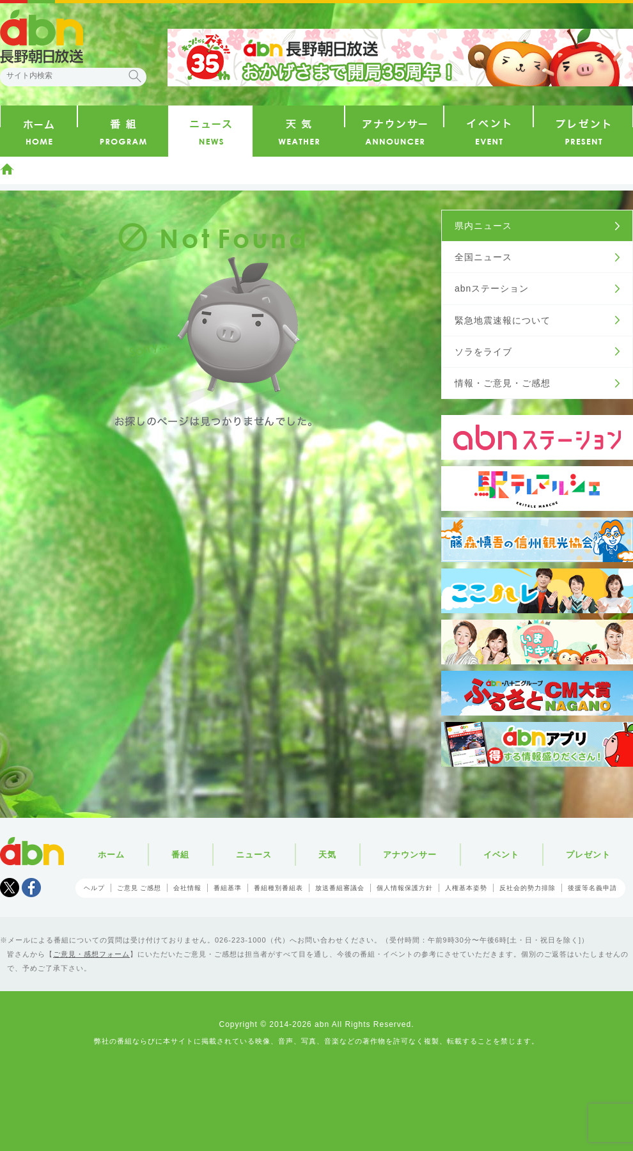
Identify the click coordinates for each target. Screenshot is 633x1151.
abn (32, 851)
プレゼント (588, 854)
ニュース (254, 854)
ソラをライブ (483, 352)
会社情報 (187, 887)
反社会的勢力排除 (527, 887)
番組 (180, 854)
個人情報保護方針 (405, 887)
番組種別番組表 (278, 887)
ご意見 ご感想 (139, 887)
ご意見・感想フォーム (91, 954)
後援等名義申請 (592, 887)
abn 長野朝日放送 (41, 36)
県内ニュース (483, 226)
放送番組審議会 (339, 887)
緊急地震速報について (503, 320)
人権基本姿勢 (466, 887)
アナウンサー (410, 854)
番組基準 (228, 887)
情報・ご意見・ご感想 (503, 383)
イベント (501, 854)
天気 (327, 854)
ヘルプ (94, 887)
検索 (135, 76)
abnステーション (492, 288)
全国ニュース (483, 257)
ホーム (7, 169)
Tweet (9, 887)
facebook (31, 887)
